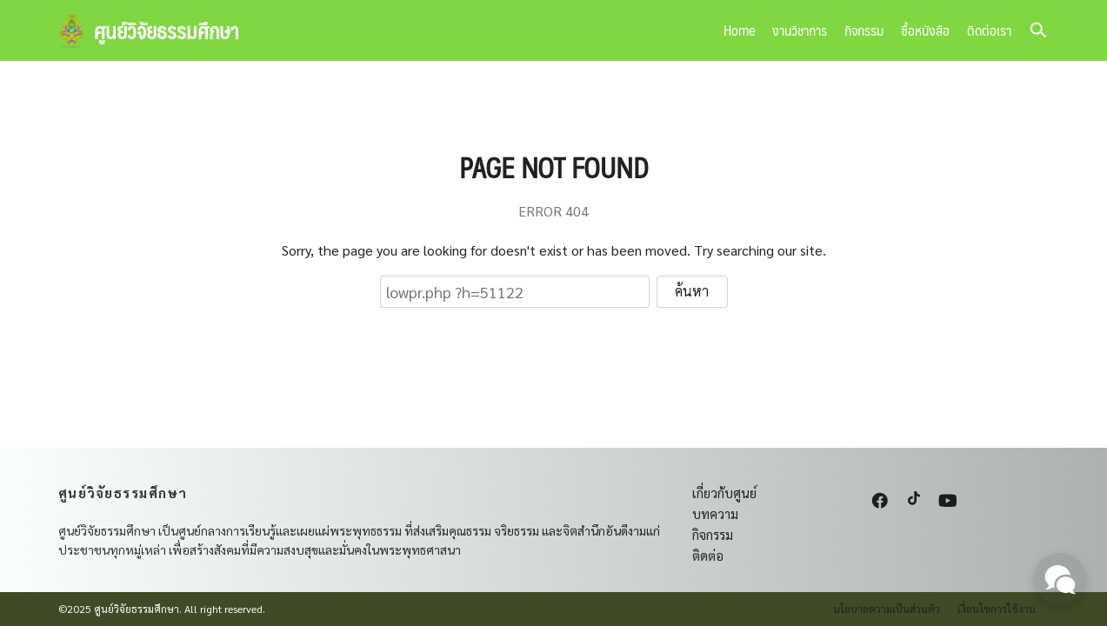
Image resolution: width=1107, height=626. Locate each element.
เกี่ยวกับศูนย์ (724, 492)
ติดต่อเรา (989, 30)
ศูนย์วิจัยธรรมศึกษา (166, 30)
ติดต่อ (708, 555)
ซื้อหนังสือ (925, 30)
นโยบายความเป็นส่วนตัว (886, 609)
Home (739, 30)
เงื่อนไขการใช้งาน (996, 609)
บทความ (715, 513)
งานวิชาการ (799, 30)
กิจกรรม (864, 30)
